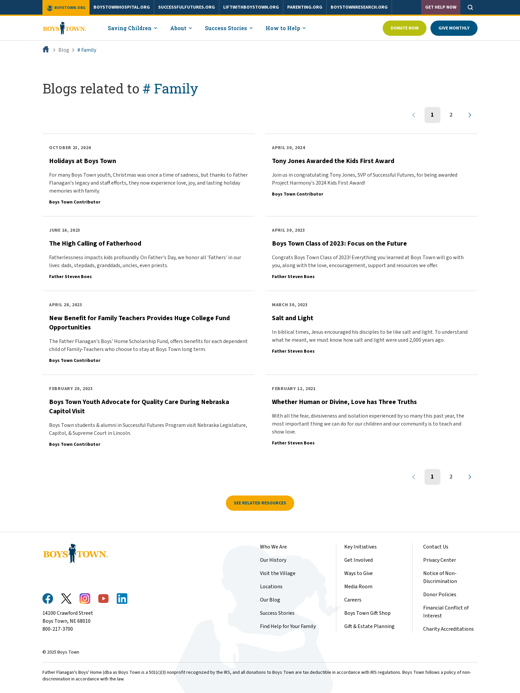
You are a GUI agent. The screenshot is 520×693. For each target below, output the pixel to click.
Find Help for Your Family (288, 626)
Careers (352, 600)
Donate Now (405, 28)
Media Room (358, 586)
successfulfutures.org (186, 7)
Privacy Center (439, 560)
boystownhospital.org (122, 7)
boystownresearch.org (359, 7)
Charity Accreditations (448, 629)
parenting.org (304, 7)
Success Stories (277, 613)
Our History (273, 560)
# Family (86, 50)
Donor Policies (439, 594)
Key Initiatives (360, 546)
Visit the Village (277, 573)
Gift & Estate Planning (369, 626)
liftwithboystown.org (251, 7)
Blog (63, 50)
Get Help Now (440, 7)
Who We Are (273, 546)
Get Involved (358, 560)
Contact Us (435, 546)
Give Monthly (454, 28)
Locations (271, 586)
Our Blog (270, 600)
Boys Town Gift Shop (367, 613)
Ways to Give (358, 573)
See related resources (260, 503)
